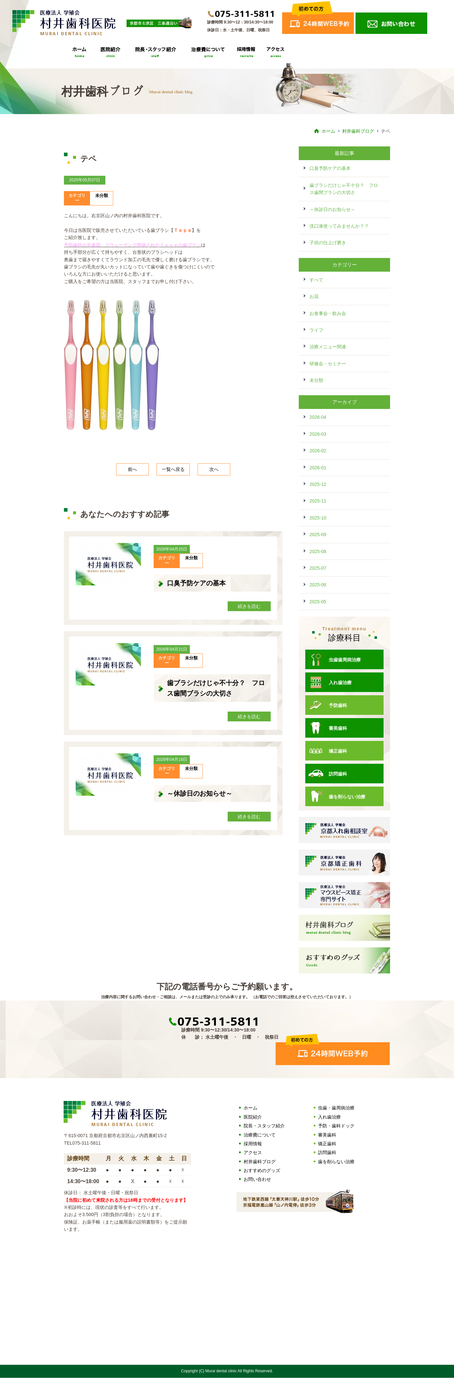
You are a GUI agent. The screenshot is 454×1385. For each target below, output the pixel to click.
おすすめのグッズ (262, 1170)
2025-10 (318, 517)
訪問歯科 (328, 773)
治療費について (210, 54)
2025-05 (318, 601)
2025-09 (318, 534)
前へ (132, 469)
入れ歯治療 (330, 682)
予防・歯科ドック (336, 1125)
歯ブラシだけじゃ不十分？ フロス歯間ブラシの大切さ (344, 189)
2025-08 (318, 551)
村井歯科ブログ (358, 131)
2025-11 (318, 501)
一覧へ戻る (173, 469)
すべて (316, 279)
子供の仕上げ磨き (328, 242)
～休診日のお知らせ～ (199, 793)
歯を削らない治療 (337, 796)
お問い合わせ (257, 1179)
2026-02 (318, 450)
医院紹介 (110, 54)
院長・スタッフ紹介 (157, 54)
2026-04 (318, 417)
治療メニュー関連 (328, 346)
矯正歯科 (328, 750)
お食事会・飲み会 (328, 313)
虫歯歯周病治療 (335, 659)
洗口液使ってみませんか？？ (339, 226)
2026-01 (318, 467)
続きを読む (249, 606)
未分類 (101, 195)
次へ (214, 469)
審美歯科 (328, 727)
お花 (314, 296)
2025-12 (318, 484)
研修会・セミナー (328, 363)
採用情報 (246, 54)
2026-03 (318, 434)
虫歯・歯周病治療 (336, 1107)
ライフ (316, 330)
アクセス (274, 54)
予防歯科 (328, 705)
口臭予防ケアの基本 (196, 583)
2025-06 (318, 584)
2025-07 (318, 568)
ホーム (328, 131)
